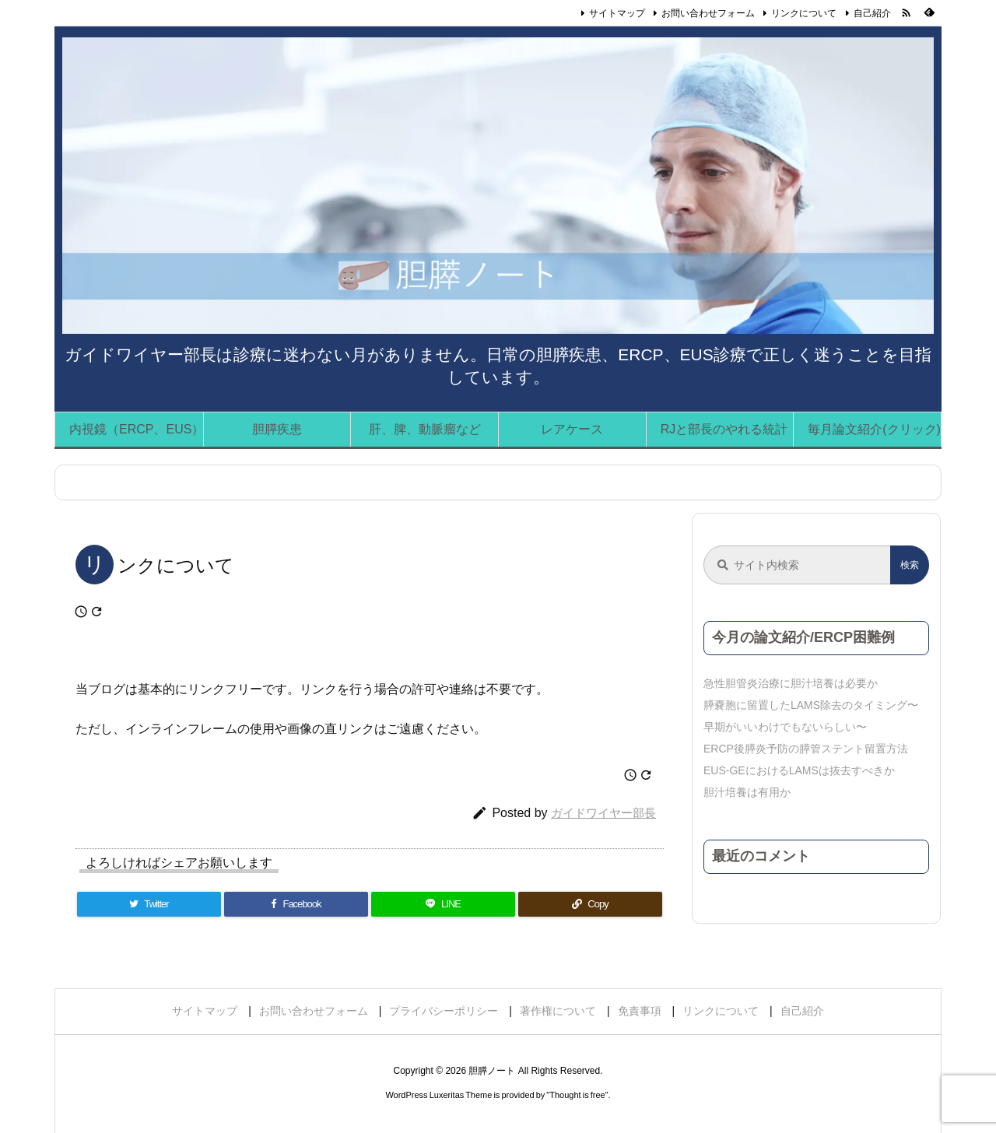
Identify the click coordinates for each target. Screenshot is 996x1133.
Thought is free (577, 1095)
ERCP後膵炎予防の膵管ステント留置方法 (805, 748)
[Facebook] (296, 904)
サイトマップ (617, 13)
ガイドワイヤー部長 (603, 812)
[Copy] (590, 904)
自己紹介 (872, 13)
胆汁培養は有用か (747, 792)
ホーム (89, 483)
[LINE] (443, 904)
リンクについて (803, 13)
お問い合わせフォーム (708, 13)
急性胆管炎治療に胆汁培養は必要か (790, 683)
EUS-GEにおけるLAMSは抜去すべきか (799, 770)
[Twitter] (149, 904)
